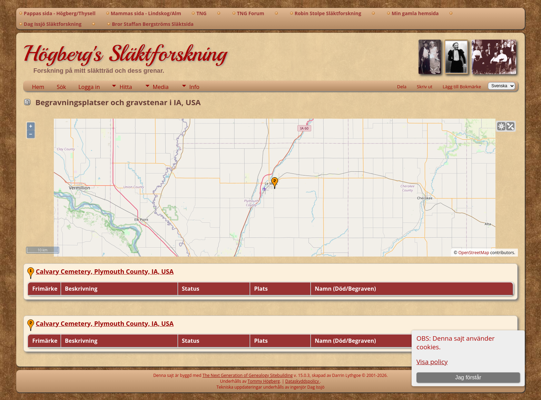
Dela (401, 86)
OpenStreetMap (473, 253)
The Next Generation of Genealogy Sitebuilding (248, 375)
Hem (38, 87)
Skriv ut (424, 86)
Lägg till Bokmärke (462, 86)
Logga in (89, 87)
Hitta (125, 87)
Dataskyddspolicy (302, 381)
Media (161, 87)
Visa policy (431, 361)
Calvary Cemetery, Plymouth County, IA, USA (105, 271)
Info (194, 87)
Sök (61, 87)
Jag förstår (468, 377)
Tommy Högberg (264, 381)
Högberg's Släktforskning (124, 53)
